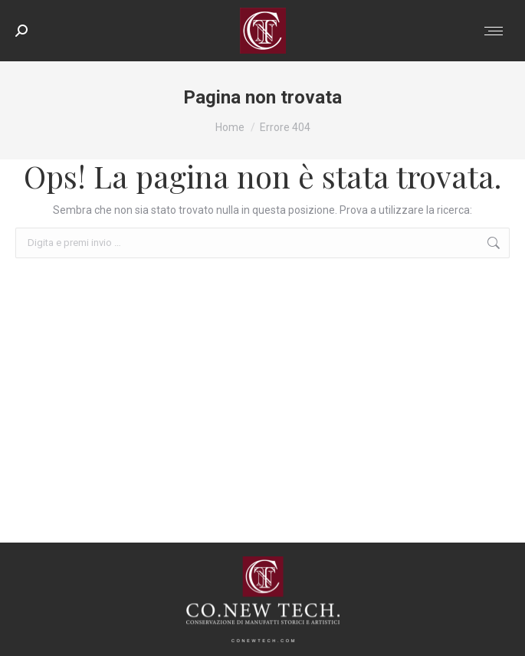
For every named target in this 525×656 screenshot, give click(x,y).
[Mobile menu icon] (493, 31)
